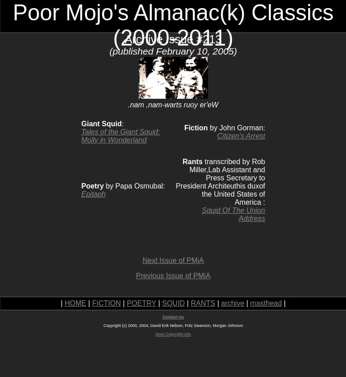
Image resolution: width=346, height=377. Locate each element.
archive (233, 303)
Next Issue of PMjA (173, 260)
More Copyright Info (173, 334)
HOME (75, 303)
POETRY (141, 303)
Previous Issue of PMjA (173, 276)
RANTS (203, 303)
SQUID (173, 303)
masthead (266, 303)
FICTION (106, 303)
